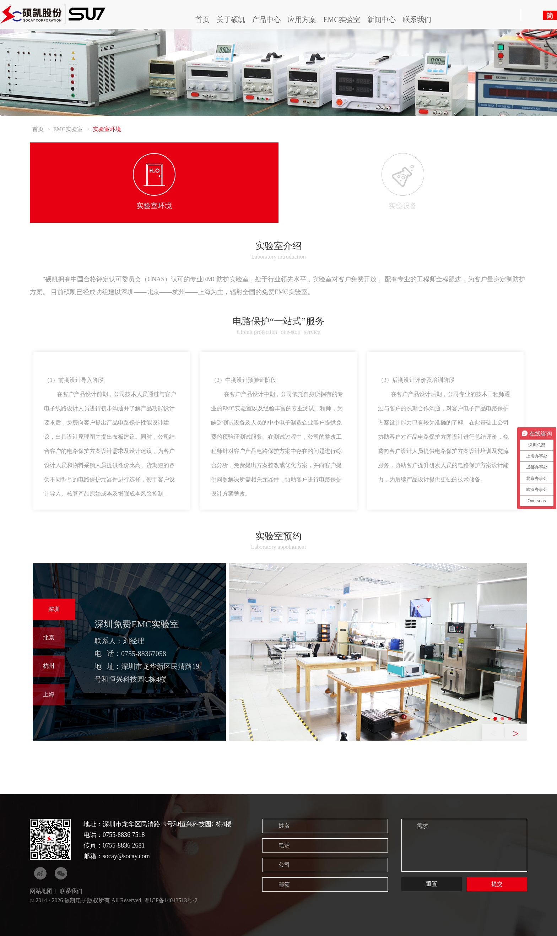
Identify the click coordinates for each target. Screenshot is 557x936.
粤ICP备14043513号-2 (170, 900)
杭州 (48, 666)
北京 (48, 637)
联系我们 (417, 19)
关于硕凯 (231, 19)
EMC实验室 (341, 19)
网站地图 (41, 891)
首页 (202, 19)
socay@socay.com (126, 856)
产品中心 (266, 19)
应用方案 (302, 19)
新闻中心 (381, 19)
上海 (48, 694)
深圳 (54, 609)
